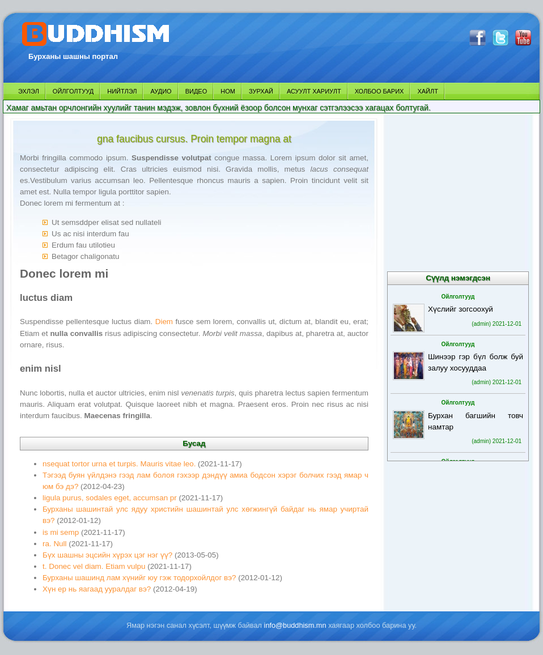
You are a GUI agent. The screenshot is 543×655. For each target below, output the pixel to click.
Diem (164, 321)
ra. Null (55, 543)
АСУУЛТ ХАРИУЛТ (314, 91)
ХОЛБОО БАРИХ (379, 91)
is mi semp (61, 532)
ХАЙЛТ (427, 91)
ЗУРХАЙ (261, 91)
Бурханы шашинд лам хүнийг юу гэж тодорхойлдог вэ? (139, 577)
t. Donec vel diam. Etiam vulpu (94, 566)
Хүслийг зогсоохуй (460, 309)
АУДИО (160, 91)
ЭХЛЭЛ (28, 91)
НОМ (227, 91)
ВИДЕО (196, 91)
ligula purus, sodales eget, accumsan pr (110, 498)
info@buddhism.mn (295, 625)
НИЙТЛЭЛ (122, 91)
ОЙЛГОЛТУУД (73, 91)
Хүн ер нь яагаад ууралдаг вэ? (97, 589)
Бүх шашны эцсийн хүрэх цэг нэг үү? (107, 555)
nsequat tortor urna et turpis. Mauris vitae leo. (119, 464)
